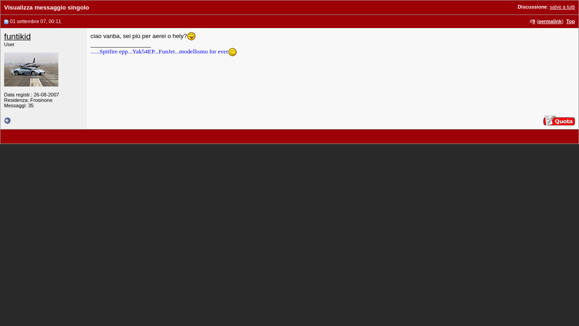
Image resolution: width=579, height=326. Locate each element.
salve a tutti (562, 7)
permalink (550, 21)
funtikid (17, 36)
